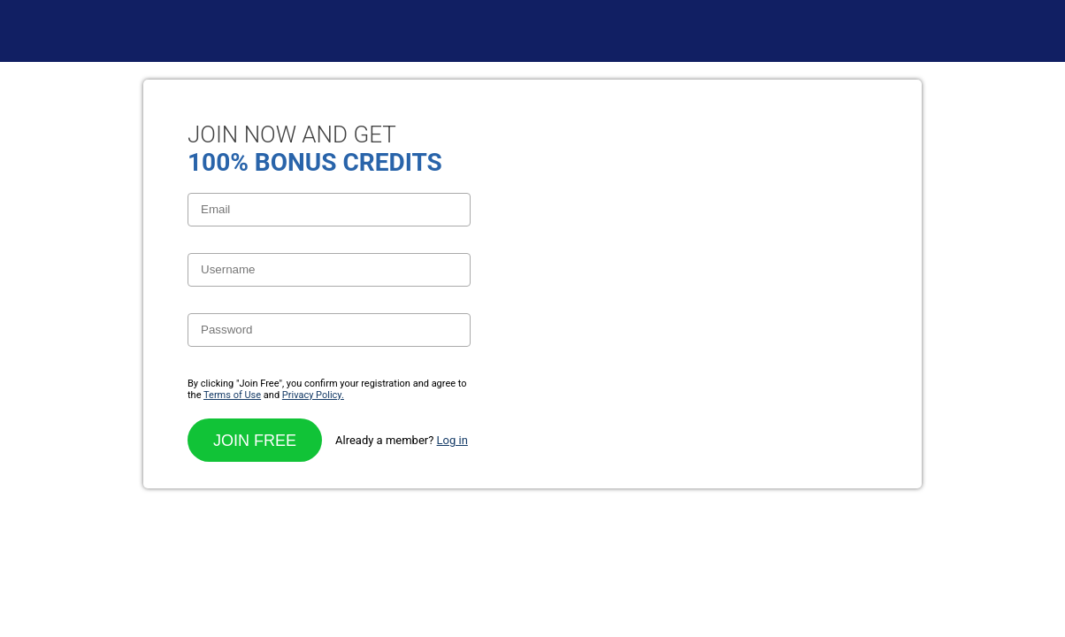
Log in (452, 440)
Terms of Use (232, 395)
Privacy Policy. (313, 395)
